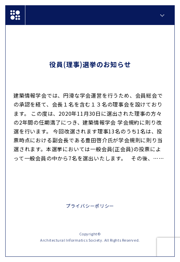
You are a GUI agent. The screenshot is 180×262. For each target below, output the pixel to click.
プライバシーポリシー (90, 205)
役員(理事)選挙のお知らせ (90, 64)
